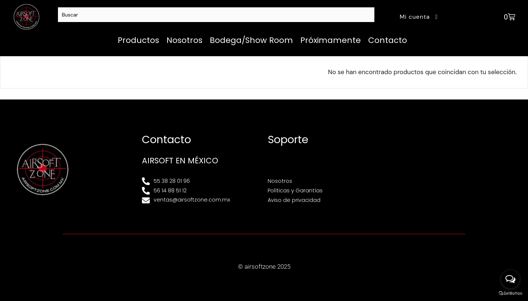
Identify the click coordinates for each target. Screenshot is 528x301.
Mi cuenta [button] (420, 16)
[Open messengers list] (510, 279)
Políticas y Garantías (295, 190)
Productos (138, 40)
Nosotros (184, 40)
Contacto (387, 40)
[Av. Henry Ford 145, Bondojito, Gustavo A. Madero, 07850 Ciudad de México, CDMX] (452, 169)
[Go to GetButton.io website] (510, 293)
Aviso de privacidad (294, 200)
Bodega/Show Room (251, 40)
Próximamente (330, 40)
